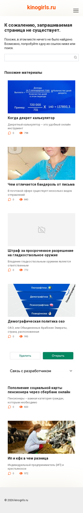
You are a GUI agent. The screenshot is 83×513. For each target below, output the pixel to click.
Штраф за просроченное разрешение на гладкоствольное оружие (40, 253)
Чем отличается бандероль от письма (41, 184)
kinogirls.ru (41, 7)
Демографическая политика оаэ (36, 321)
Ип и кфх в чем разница (28, 458)
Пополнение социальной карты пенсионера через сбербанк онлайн (39, 390)
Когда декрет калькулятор (31, 118)
